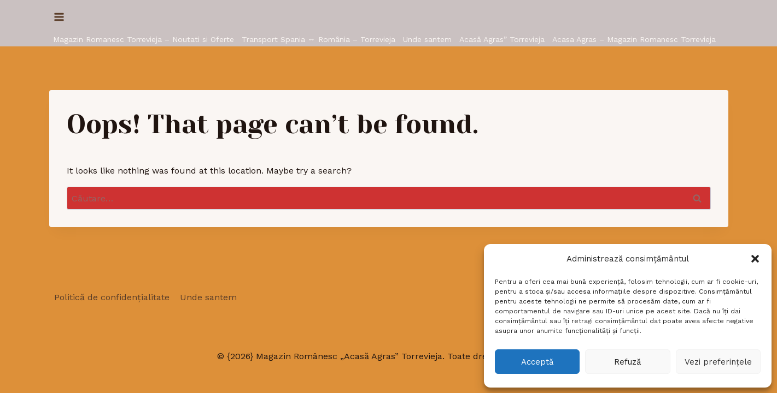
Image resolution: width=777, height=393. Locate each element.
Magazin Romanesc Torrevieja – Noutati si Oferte (143, 39)
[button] (755, 258)
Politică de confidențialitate (112, 297)
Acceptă (537, 362)
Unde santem (427, 39)
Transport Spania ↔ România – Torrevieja (318, 39)
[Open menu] (59, 16)
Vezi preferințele (718, 362)
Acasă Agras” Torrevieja (502, 39)
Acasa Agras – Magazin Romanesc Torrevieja (634, 39)
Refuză (627, 362)
